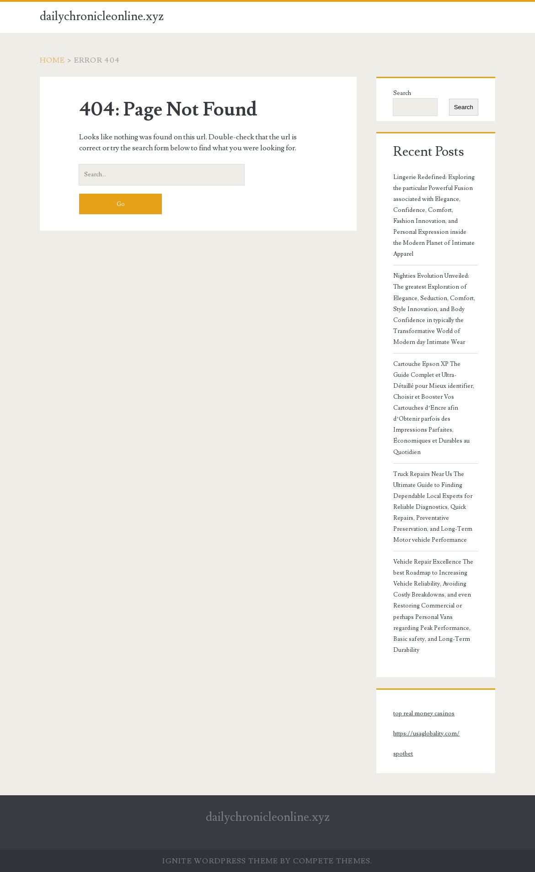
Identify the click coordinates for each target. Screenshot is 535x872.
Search (402, 93)
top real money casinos (424, 713)
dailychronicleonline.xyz (102, 16)
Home (52, 60)
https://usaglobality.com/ (426, 733)
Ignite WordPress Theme (220, 861)
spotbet (403, 753)
